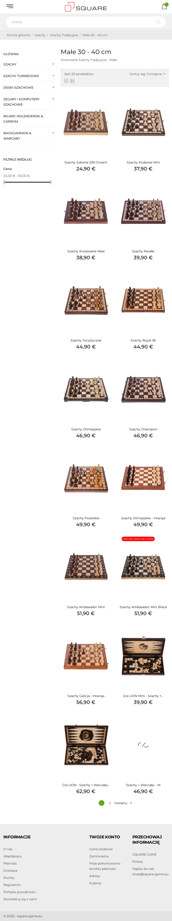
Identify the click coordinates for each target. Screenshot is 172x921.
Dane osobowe (101, 849)
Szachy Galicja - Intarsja (85, 696)
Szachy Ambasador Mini (86, 607)
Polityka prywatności (19, 892)
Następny (122, 803)
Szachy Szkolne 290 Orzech (85, 162)
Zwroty (8, 878)
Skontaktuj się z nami (20, 899)
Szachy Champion (143, 429)
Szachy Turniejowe (21, 76)
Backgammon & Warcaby (17, 135)
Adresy (94, 876)
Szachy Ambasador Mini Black (143, 607)
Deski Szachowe (18, 88)
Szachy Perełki (143, 251)
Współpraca (12, 856)
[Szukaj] (86, 22)
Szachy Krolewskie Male (86, 251)
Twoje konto (104, 837)
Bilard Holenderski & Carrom (23, 118)
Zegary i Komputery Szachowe (21, 102)
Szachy (9, 64)
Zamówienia (99, 856)
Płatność (10, 863)
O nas (7, 849)
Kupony (95, 883)
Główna (11, 54)
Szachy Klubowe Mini (143, 162)
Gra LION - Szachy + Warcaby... (86, 785)
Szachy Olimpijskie (86, 429)
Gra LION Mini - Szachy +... (143, 696)
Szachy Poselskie (86, 518)
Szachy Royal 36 (143, 340)
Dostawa (10, 871)
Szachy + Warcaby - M (143, 785)
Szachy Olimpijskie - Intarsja (143, 518)
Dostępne (156, 74)
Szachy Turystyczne (86, 340)
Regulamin (12, 885)
